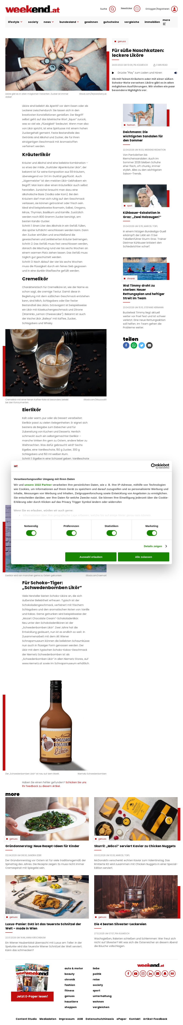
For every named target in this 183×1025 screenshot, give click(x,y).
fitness (69, 990)
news (49, 22)
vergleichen (101, 1007)
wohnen (98, 1001)
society (33, 22)
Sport (129, 205)
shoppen (71, 1007)
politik (97, 974)
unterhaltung (102, 996)
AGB (80, 1019)
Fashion (131, 125)
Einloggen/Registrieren (162, 9)
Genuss (122, 41)
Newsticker (130, 8)
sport (96, 990)
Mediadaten (47, 1019)
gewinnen (91, 22)
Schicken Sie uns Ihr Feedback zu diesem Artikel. (54, 784)
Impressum (67, 1019)
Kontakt (134, 1019)
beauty (70, 974)
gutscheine (111, 22)
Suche (108, 9)
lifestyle (15, 22)
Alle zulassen (143, 556)
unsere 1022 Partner (38, 484)
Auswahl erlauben (91, 556)
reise (96, 979)
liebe (96, 968)
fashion (70, 985)
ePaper (122, 1019)
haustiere (71, 1001)
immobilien (152, 22)
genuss (70, 996)
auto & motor (74, 968)
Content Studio (26, 1019)
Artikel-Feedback (155, 1019)
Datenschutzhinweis (100, 1019)
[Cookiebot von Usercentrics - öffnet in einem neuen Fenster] (153, 466)
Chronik (131, 278)
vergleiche (131, 22)
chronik (70, 979)
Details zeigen (153, 546)
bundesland (69, 22)
